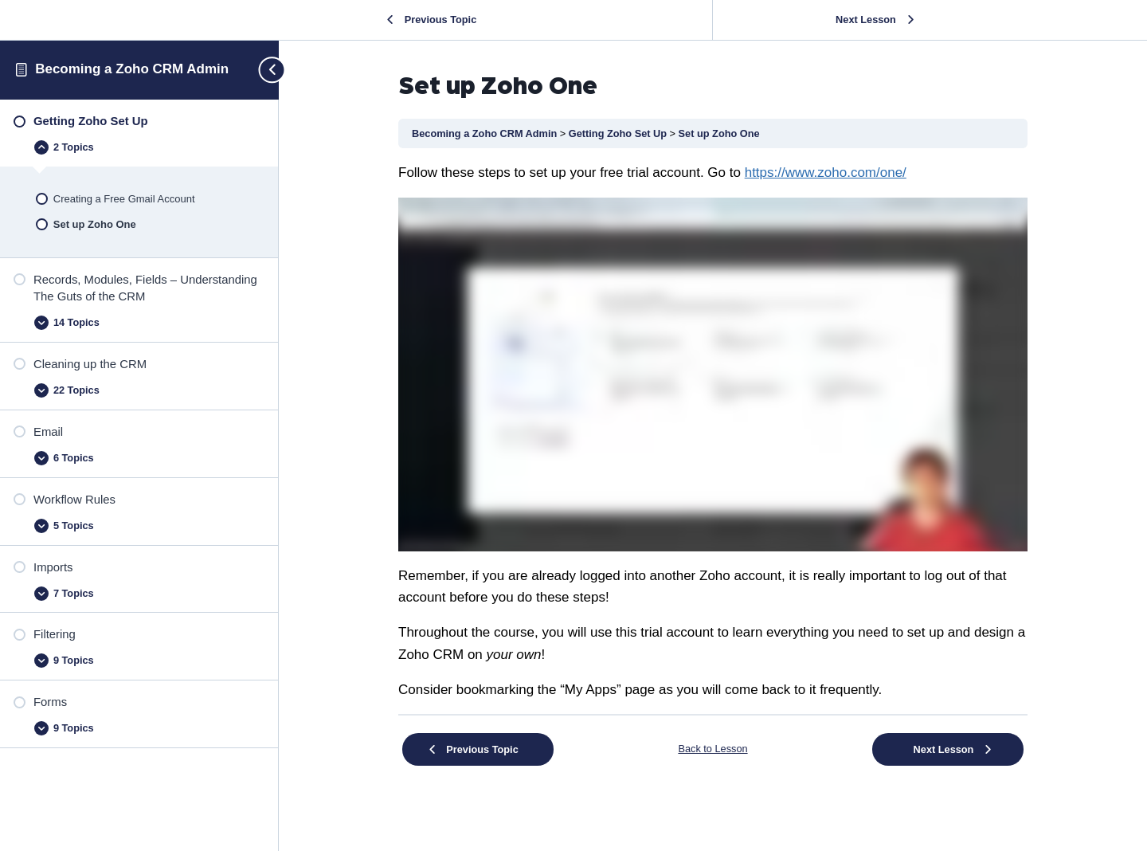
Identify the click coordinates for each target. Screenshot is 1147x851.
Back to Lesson (712, 749)
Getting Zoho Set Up (619, 133)
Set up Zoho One (719, 133)
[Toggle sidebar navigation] (265, 70)
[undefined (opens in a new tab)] (825, 172)
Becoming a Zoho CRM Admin (132, 68)
